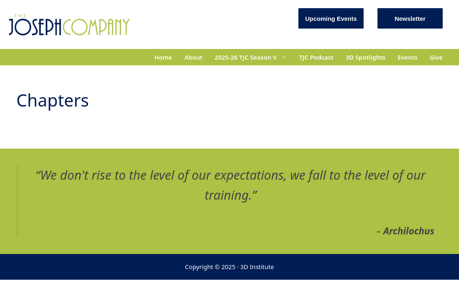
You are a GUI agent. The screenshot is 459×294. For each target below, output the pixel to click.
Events (407, 57)
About (193, 57)
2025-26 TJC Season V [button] (254, 57)
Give (436, 57)
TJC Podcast (316, 57)
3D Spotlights (365, 57)
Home (163, 57)
